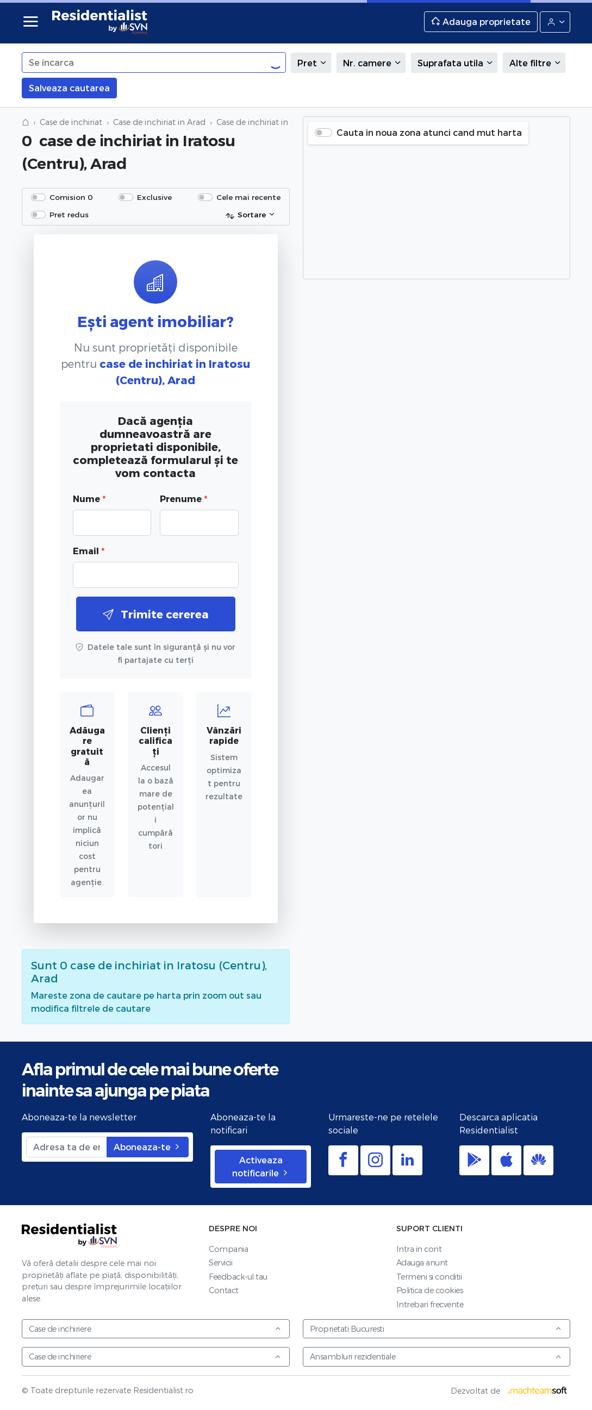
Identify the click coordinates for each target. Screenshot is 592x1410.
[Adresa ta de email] (66, 1147)
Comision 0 (71, 197)
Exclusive (154, 197)
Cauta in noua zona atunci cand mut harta (429, 132)
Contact (224, 1290)
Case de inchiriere (155, 1328)
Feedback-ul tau (238, 1276)
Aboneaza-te (148, 1147)
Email (88, 551)
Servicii (220, 1262)
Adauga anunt (422, 1262)
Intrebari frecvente (430, 1304)
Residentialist (69, 1236)
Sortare (245, 215)
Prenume (183, 498)
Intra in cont (419, 1249)
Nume (89, 498)
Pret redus (69, 214)
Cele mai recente (248, 197)
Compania (228, 1249)
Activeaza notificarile (261, 1166)
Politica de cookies (429, 1290)
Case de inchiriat (71, 122)
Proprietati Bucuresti (436, 1328)
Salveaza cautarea (69, 88)
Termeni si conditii (429, 1276)
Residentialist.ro (100, 22)
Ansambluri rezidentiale (436, 1356)
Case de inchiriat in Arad (159, 122)
